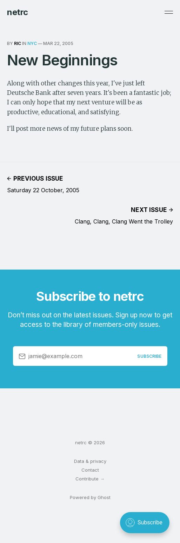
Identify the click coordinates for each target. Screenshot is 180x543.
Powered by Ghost (90, 497)
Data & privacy (90, 461)
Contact (90, 470)
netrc (17, 12)
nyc (32, 43)
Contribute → (90, 478)
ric (17, 43)
